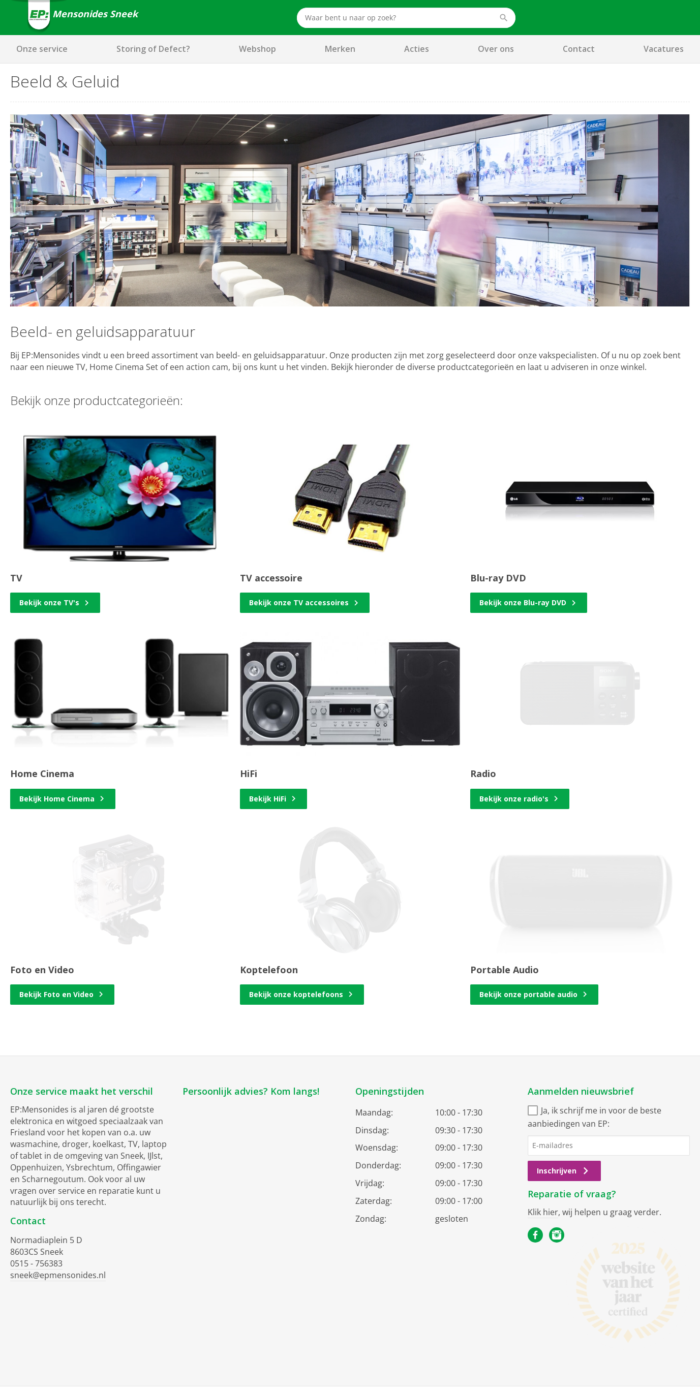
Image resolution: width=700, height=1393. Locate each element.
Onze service (42, 48)
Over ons (496, 48)
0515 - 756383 (36, 1263)
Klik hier (543, 1212)
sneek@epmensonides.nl (58, 1275)
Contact (579, 48)
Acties (416, 48)
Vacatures (664, 48)
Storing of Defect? (153, 48)
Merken (340, 48)
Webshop (257, 48)
